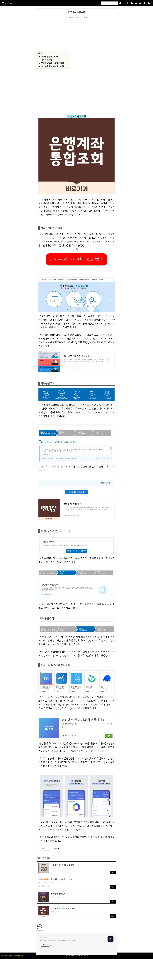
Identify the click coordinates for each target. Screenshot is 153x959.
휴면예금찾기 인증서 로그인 (52, 63)
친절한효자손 (11, 955)
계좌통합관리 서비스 (49, 56)
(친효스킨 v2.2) (19, 956)
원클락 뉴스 (8, 3)
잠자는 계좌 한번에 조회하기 (76, 259)
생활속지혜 (69, 17)
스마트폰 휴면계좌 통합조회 (52, 66)
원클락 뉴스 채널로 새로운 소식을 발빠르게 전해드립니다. (58, 940)
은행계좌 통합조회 (76, 12)
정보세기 (74, 955)
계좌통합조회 (46, 60)
